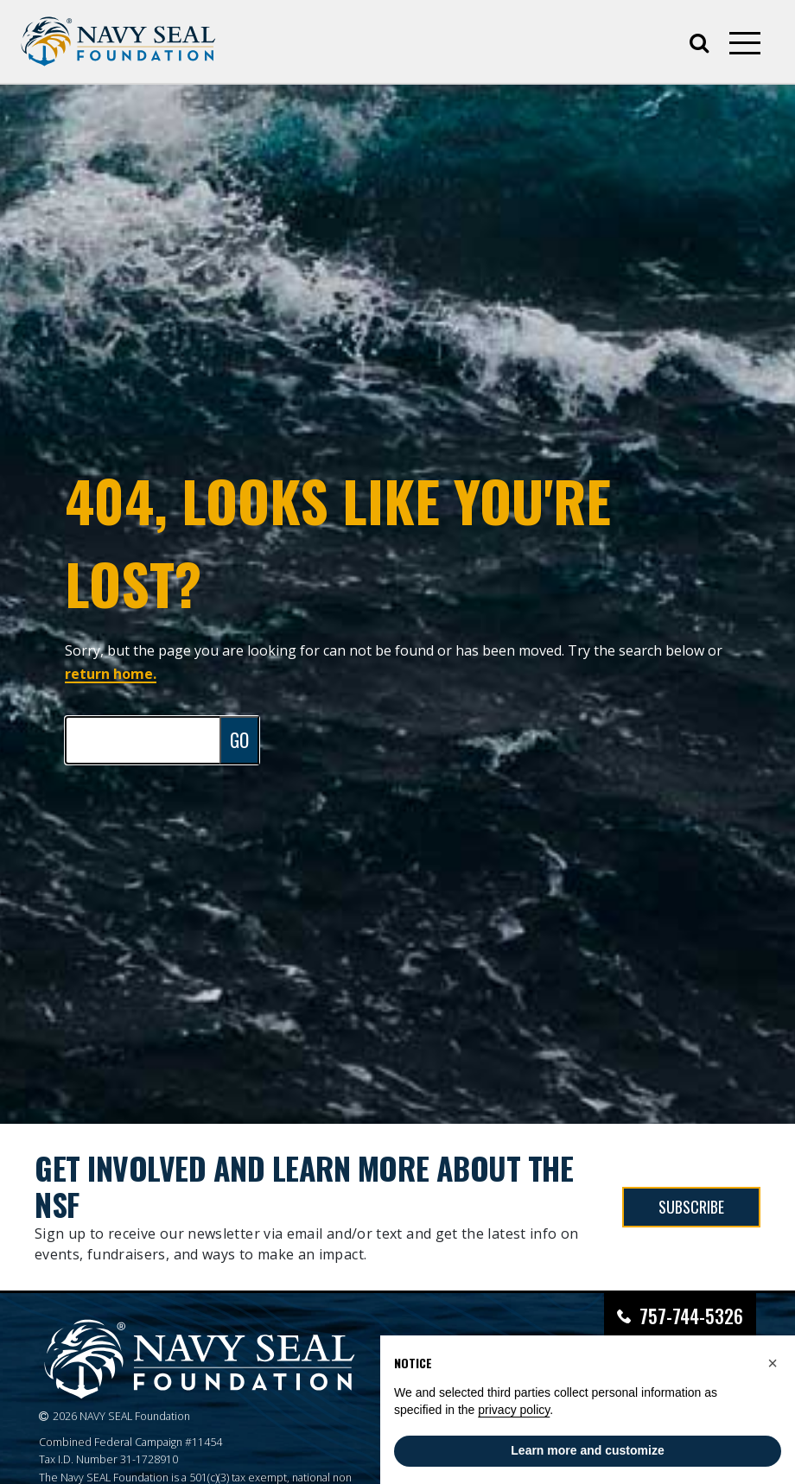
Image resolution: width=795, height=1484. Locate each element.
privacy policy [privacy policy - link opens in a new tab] (514, 1410)
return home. (110, 673)
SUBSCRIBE (691, 1206)
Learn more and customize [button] (587, 1450)
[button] (772, 1363)
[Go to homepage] (118, 41)
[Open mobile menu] (744, 43)
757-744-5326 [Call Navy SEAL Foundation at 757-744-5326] (691, 1316)
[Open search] (699, 41)
